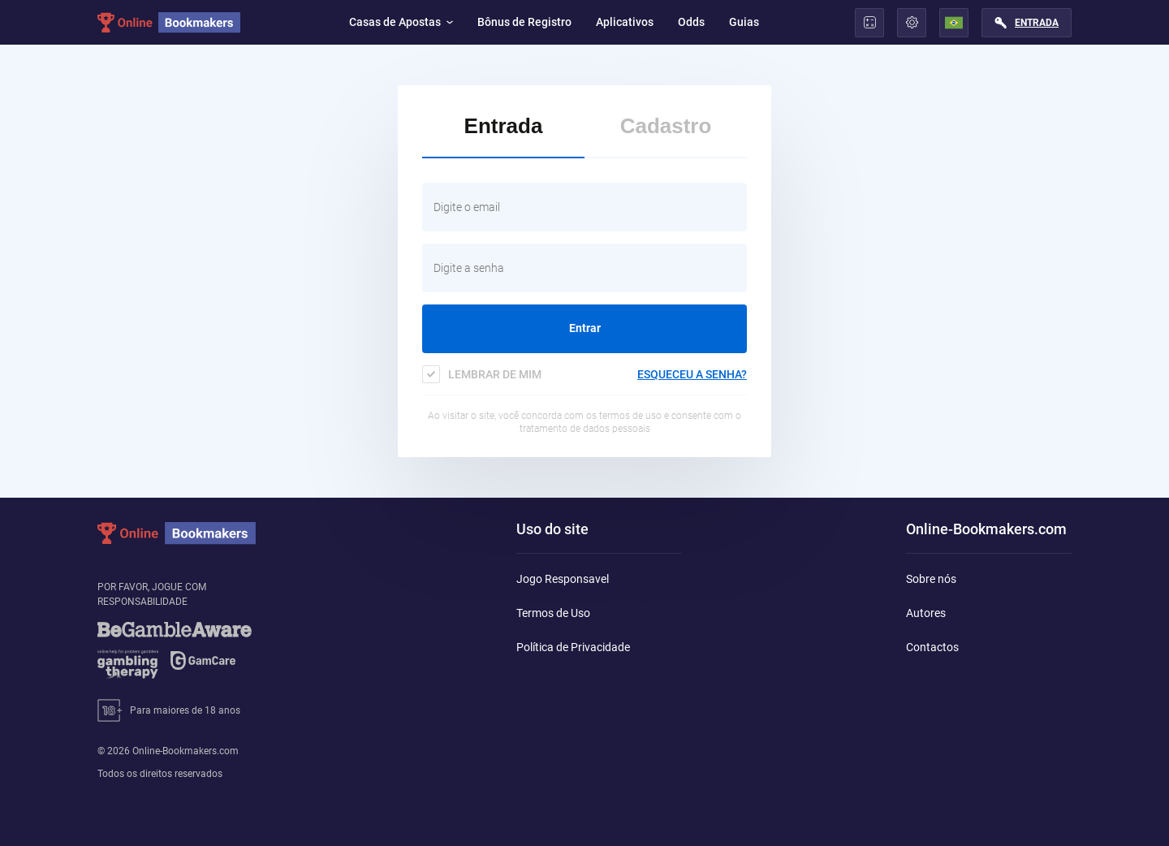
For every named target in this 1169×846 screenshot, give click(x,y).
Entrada (1037, 22)
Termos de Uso (553, 612)
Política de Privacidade (573, 647)
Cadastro (666, 126)
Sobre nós (931, 578)
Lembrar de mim (494, 374)
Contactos (932, 647)
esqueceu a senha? (692, 374)
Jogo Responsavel (562, 578)
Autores (926, 612)
